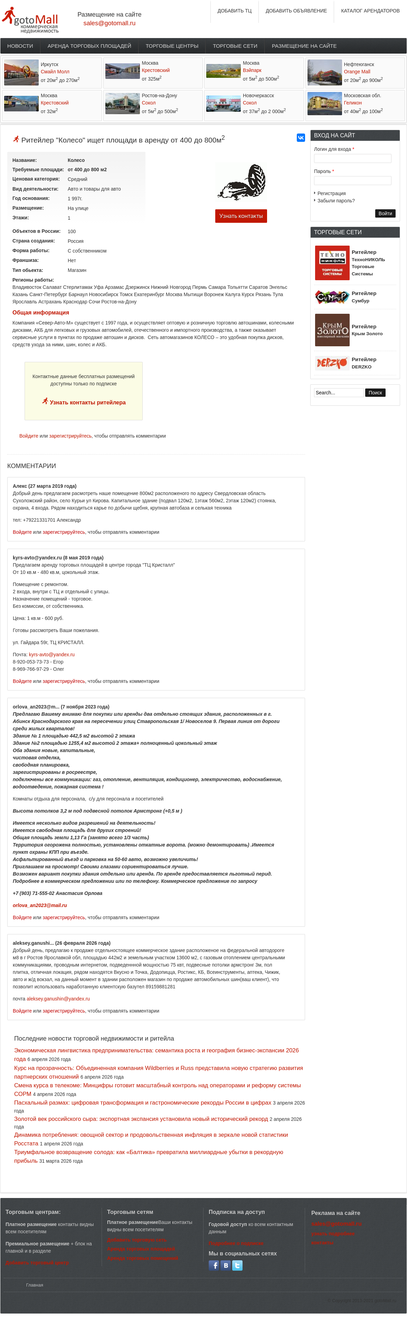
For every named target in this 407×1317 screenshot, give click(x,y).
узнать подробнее (333, 1233)
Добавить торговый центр (37, 1262)
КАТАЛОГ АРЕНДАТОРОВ (370, 10)
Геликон (353, 103)
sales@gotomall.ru (110, 23)
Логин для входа (334, 149)
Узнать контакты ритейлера (87, 402)
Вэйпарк (252, 70)
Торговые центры (172, 46)
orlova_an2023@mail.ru (40, 905)
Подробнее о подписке (236, 1243)
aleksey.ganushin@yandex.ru (58, 999)
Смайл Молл (55, 71)
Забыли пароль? (336, 200)
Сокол (149, 103)
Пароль (324, 171)
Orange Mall (357, 71)
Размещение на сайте (304, 46)
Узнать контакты (241, 216)
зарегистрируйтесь (70, 436)
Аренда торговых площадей (89, 46)
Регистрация (332, 193)
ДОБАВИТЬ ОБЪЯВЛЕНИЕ (296, 10)
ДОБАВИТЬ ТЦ (235, 10)
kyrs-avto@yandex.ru (52, 654)
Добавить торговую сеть (137, 1240)
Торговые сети (235, 46)
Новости (20, 46)
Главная (34, 1285)
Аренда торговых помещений (142, 1258)
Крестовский (156, 70)
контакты (322, 1242)
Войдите (28, 436)
